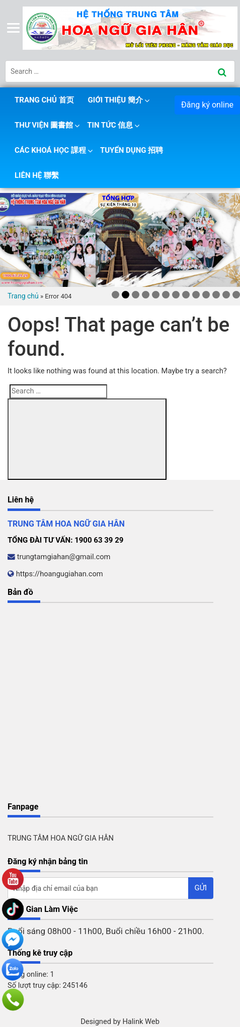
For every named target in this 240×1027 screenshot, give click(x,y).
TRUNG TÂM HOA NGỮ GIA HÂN (61, 838)
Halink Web (140, 1021)
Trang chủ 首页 (44, 100)
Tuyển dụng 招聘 (131, 150)
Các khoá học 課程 (50, 150)
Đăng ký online (207, 105)
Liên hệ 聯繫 (37, 175)
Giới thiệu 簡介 (115, 100)
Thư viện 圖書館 (44, 125)
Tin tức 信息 (110, 125)
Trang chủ (23, 296)
